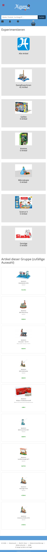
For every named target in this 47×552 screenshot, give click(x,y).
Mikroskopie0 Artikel (23, 173)
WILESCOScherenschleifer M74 (23, 517)
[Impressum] (12, 543)
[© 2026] (3, 543)
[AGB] (29, 545)
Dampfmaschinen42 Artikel (23, 78)
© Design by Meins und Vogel (23, 547)
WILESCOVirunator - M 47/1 (23, 341)
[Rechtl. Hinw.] (23, 543)
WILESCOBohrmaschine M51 (23, 429)
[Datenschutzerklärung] (36, 543)
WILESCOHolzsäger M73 (23, 488)
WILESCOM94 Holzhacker (23, 371)
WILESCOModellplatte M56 (24, 283)
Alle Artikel (23, 46)
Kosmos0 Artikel (23, 142)
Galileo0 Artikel (23, 110)
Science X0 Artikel (23, 205)
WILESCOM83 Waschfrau (23, 312)
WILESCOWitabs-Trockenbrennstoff (23, 400)
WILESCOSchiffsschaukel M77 (23, 459)
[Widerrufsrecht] (20, 545)
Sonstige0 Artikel (23, 237)
